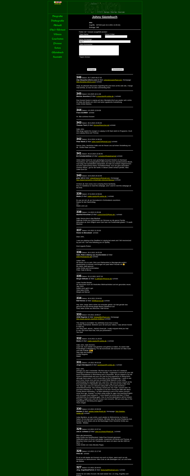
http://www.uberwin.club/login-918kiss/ (90, 321)
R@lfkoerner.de (97, 303)
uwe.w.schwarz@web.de (104, 433)
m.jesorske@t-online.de (105, 98)
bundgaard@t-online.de (106, 367)
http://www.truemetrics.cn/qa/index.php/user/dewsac (95, 182)
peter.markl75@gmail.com (101, 143)
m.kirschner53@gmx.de (106, 216)
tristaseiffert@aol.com (102, 319)
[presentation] (98, 65)
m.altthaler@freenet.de (103, 281)
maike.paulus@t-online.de (96, 198)
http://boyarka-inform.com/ (85, 84)
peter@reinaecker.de (84, 259)
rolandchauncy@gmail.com (100, 180)
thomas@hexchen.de (101, 127)
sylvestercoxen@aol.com (113, 82)
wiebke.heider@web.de (97, 413)
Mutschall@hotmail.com (110, 472)
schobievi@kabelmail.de (107, 158)
